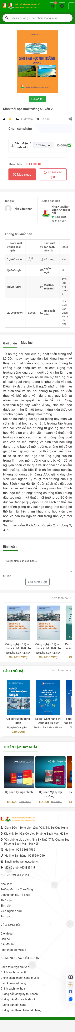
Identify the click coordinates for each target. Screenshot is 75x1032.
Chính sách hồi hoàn (14, 988)
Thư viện (6, 900)
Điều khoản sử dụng (13, 983)
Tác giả (5, 916)
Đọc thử (37, 99)
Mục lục (27, 342)
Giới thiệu (10, 343)
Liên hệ (5, 939)
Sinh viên (6, 905)
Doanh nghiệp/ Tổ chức (15, 894)
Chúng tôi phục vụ (15, 875)
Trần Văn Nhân (22, 208)
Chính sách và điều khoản (20, 958)
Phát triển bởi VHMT (13, 949)
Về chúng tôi (10, 924)
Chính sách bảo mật (13, 972)
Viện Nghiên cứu (11, 911)
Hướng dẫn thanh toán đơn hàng (21, 1010)
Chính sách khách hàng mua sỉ (20, 977)
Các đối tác (8, 944)
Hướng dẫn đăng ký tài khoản (19, 994)
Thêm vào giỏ (52, 174)
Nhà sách (6, 884)
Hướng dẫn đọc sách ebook (18, 999)
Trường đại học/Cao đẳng (17, 889)
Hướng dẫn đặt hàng (13, 1004)
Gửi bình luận (37, 582)
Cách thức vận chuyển (15, 967)
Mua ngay (22, 174)
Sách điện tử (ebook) (22, 145)
